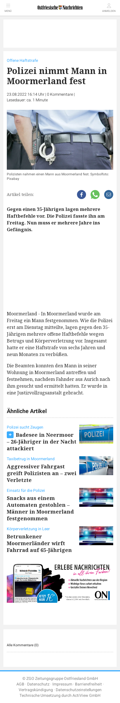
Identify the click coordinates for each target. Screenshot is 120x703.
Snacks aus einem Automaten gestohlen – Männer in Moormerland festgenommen (40, 508)
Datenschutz (38, 684)
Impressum (62, 684)
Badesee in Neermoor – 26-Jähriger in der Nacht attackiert (41, 441)
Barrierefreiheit (88, 684)
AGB (20, 684)
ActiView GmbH (86, 695)
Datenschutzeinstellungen (79, 690)
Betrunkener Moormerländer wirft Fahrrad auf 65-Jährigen (39, 543)
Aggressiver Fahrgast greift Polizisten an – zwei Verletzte (41, 473)
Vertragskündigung (36, 690)
